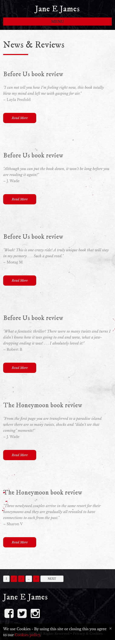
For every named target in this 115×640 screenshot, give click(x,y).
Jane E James (57, 9)
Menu (57, 21)
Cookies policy (27, 635)
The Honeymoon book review (42, 405)
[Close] (110, 628)
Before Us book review (33, 74)
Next (52, 578)
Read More (20, 118)
